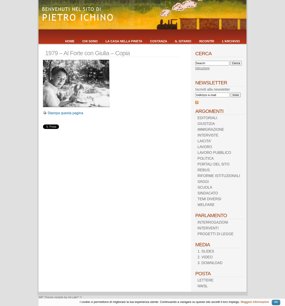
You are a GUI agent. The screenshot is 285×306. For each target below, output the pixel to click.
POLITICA (205, 158)
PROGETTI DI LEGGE (215, 234)
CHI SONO (90, 41)
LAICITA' (204, 141)
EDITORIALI (207, 118)
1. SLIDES (205, 251)
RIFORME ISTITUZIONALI (218, 176)
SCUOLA (204, 187)
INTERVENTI (208, 228)
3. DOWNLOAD (209, 263)
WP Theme (46, 297)
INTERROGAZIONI (212, 222)
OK (276, 302)
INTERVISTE (207, 135)
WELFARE (205, 205)
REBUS (203, 170)
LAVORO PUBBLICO (214, 153)
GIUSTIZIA (206, 124)
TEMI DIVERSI (209, 199)
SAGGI (203, 182)
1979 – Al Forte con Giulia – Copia (87, 53)
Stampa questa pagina (65, 113)
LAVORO (204, 147)
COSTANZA (158, 41)
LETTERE (205, 280)
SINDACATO (207, 193)
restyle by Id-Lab (65, 297)
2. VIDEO (205, 257)
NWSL (202, 286)
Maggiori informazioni (255, 302)
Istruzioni (202, 68)
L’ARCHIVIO (231, 41)
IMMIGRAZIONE (210, 129)
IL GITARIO (183, 41)
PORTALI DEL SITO (213, 164)
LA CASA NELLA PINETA (124, 41)
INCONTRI (206, 41)
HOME (69, 41)
